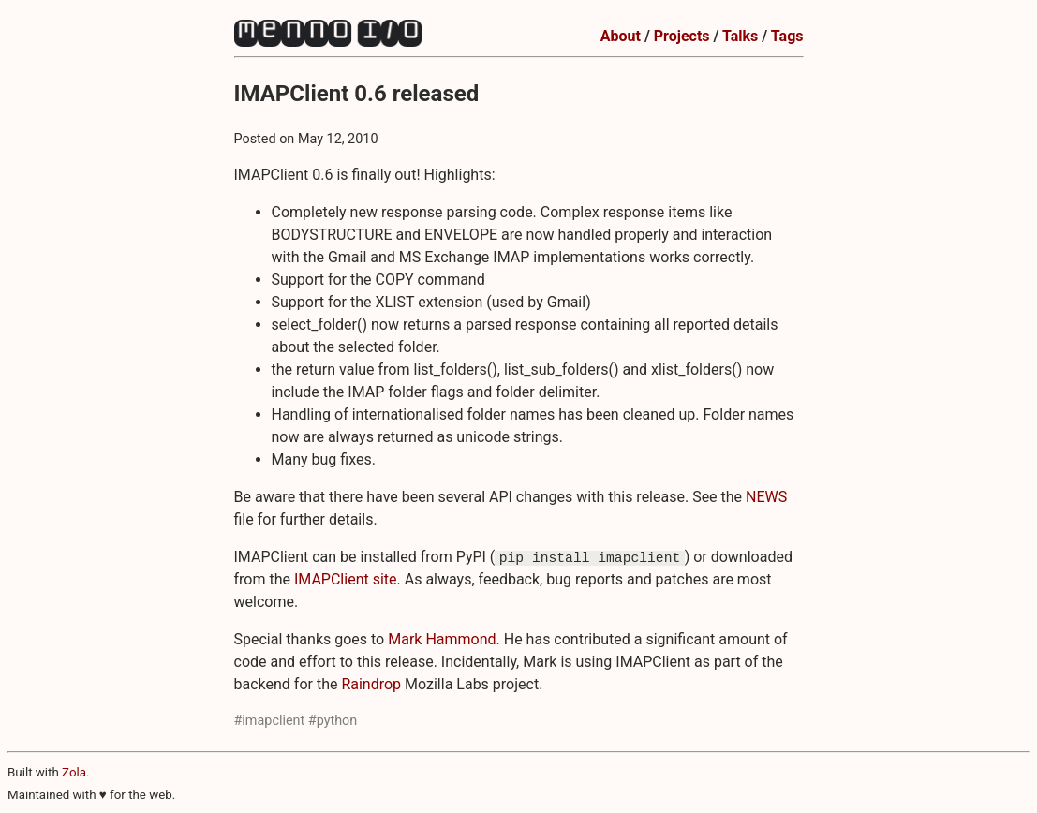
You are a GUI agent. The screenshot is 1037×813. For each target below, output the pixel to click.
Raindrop (371, 684)
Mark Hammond (442, 639)
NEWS (766, 497)
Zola (74, 772)
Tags (787, 36)
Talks (740, 36)
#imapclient (269, 721)
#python (332, 721)
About (620, 36)
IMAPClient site (345, 579)
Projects (682, 36)
